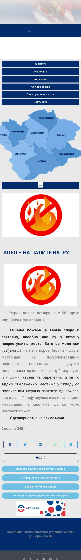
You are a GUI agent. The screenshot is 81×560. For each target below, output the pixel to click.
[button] (29, 30)
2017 (42, 457)
